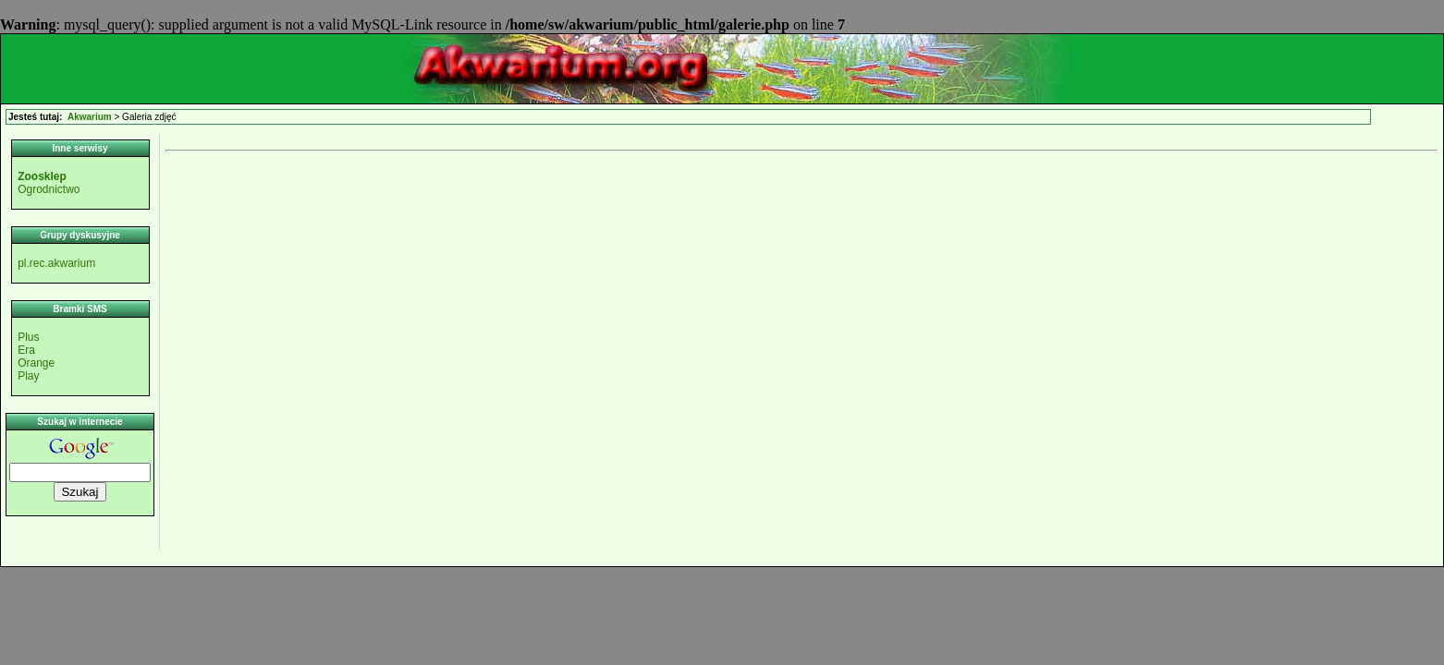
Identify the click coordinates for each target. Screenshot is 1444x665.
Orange (36, 363)
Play (28, 375)
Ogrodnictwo (49, 189)
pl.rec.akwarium (56, 263)
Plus (28, 337)
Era (26, 350)
